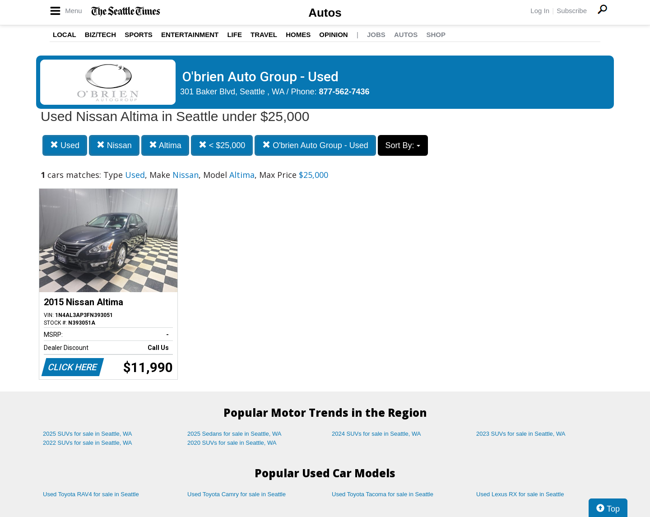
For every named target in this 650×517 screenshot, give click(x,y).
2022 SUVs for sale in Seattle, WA (87, 442)
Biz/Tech (100, 34)
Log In (539, 10)
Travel (264, 34)
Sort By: (402, 145)
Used (64, 145)
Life (234, 34)
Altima (165, 145)
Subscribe (572, 10)
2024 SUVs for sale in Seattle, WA (376, 433)
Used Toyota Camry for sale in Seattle (236, 494)
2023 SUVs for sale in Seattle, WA (521, 433)
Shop (436, 34)
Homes (298, 34)
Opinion (333, 34)
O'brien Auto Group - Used (315, 145)
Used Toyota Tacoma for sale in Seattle (382, 494)
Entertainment (189, 34)
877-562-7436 (344, 91)
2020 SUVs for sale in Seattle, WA (232, 442)
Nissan (114, 145)
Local (64, 34)
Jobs (376, 34)
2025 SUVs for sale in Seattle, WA (87, 433)
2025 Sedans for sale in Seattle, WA (234, 433)
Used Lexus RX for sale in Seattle (520, 494)
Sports (139, 34)
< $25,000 (222, 145)
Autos (325, 12)
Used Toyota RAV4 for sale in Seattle (91, 494)
